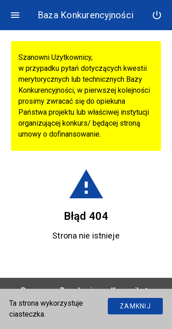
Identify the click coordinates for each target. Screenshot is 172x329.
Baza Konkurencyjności (85, 15)
